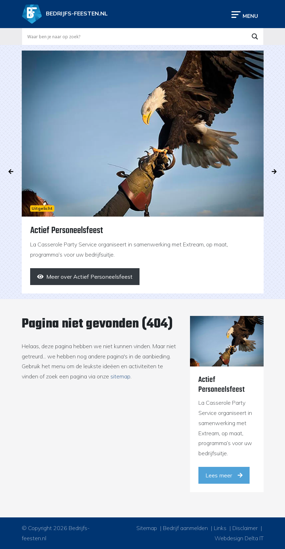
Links (220, 527)
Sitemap (146, 527)
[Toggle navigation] (244, 14)
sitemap (120, 376)
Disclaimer (245, 527)
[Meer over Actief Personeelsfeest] (85, 276)
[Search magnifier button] (254, 36)
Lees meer (224, 475)
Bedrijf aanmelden (185, 527)
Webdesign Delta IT (239, 538)
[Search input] (136, 36)
